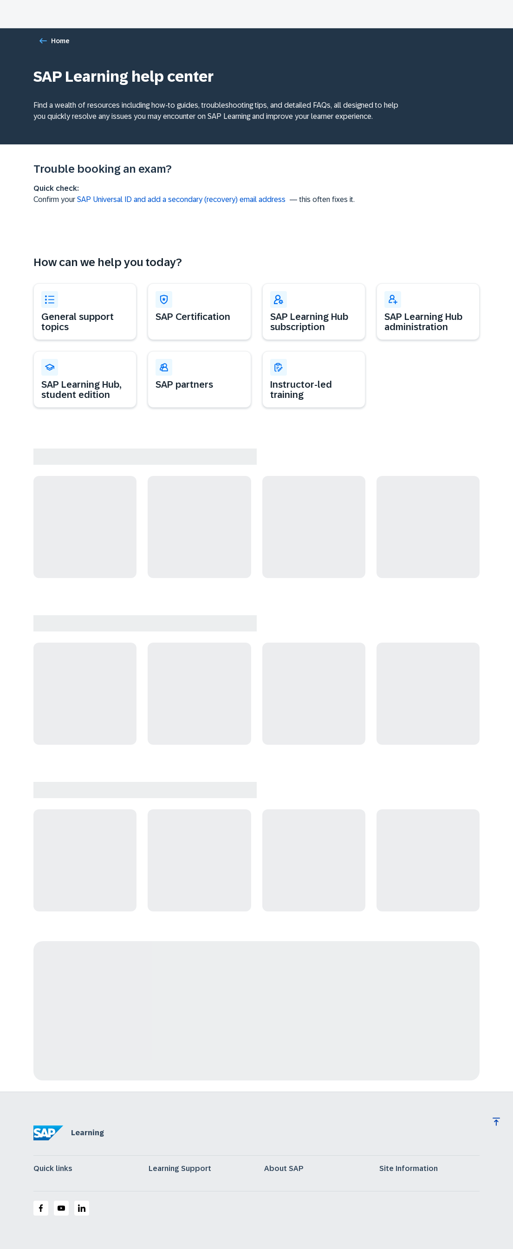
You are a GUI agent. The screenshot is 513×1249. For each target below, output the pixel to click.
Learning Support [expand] (180, 1168)
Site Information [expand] (408, 1168)
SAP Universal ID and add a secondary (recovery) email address (181, 199)
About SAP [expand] (284, 1168)
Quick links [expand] (52, 1168)
